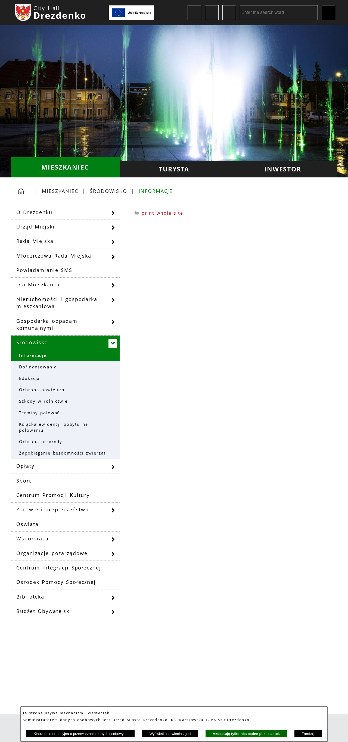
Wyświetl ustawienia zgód (170, 734)
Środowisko (108, 191)
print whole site (162, 213)
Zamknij (308, 734)
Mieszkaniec (60, 191)
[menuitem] (65, 167)
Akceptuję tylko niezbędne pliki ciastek (246, 734)
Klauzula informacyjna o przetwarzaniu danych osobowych (80, 734)
